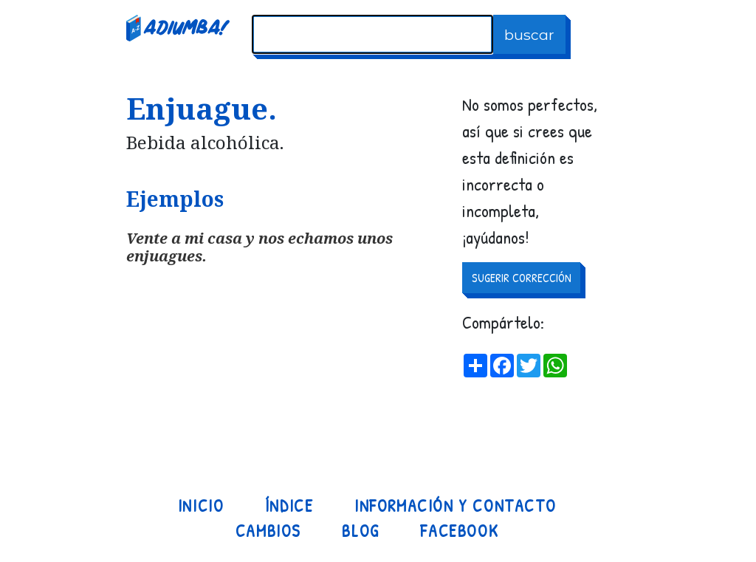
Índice (289, 506)
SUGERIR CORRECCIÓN (521, 278)
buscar (529, 35)
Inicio (201, 506)
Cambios (268, 531)
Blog (360, 531)
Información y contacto (455, 506)
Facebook (459, 531)
